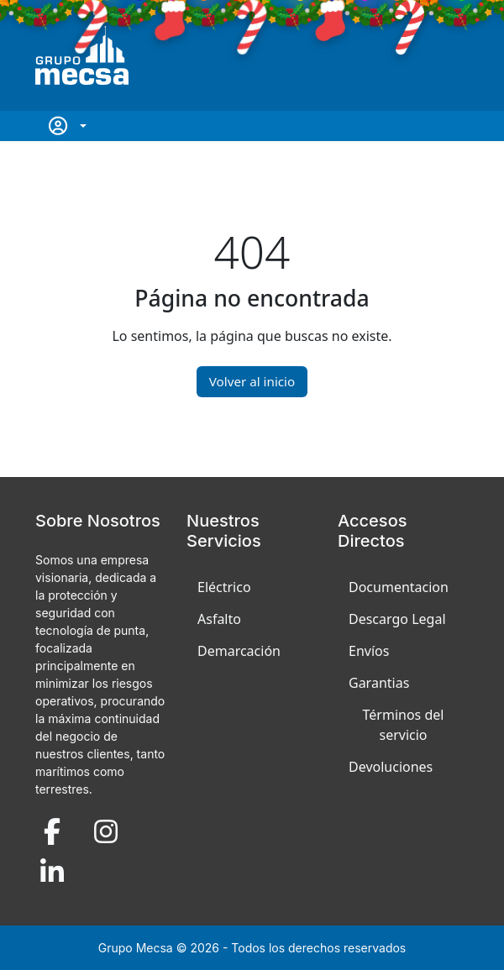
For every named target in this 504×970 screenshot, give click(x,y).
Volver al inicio (252, 381)
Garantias (379, 683)
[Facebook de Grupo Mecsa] (52, 831)
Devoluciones (391, 767)
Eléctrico (224, 587)
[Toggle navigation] (462, 55)
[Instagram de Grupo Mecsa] (106, 831)
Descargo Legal (397, 619)
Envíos (369, 651)
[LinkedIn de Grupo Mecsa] (52, 871)
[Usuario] (66, 126)
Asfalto (219, 619)
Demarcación (239, 651)
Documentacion (399, 587)
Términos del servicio (403, 724)
